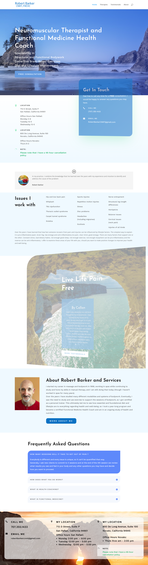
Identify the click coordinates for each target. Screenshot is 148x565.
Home (94, 5)
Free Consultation (30, 74)
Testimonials (116, 5)
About (126, 5)
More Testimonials (76, 353)
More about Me (61, 421)
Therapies (104, 5)
